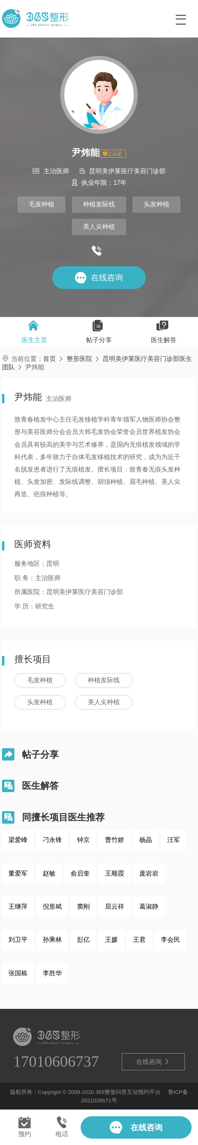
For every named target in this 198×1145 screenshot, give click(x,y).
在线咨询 (153, 1062)
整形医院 (79, 358)
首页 (49, 358)
